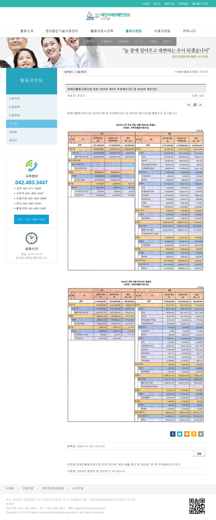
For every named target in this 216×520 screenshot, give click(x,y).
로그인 (157, 3)
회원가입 (169, 3)
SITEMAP (183, 3)
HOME (146, 3)
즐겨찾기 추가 (200, 3)
